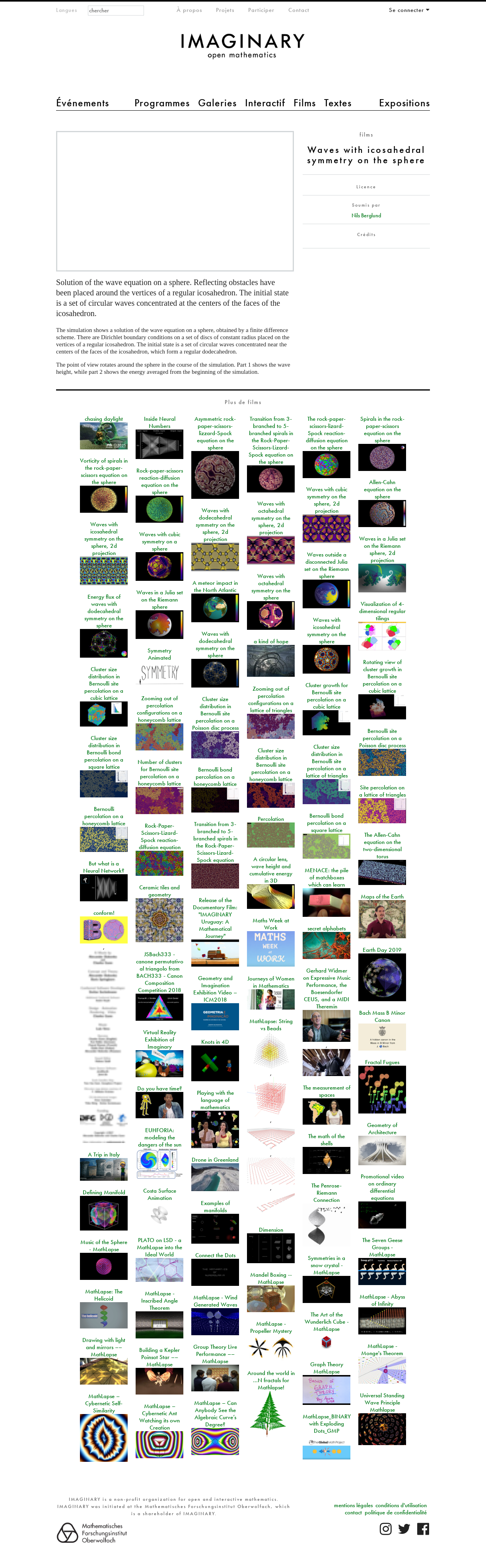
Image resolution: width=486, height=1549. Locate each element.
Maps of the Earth (382, 896)
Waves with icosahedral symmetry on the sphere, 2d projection (103, 539)
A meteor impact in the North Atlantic (215, 586)
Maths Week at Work (271, 924)
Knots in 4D (215, 1041)
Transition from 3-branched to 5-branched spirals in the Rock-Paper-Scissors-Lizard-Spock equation (215, 841)
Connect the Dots (215, 1255)
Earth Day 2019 (382, 949)
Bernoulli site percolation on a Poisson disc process (382, 738)
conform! (104, 912)
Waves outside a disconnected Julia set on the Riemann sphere (326, 565)
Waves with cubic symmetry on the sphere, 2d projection (326, 500)
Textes (338, 102)
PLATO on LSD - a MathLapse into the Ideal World (159, 1247)
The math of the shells (326, 1140)
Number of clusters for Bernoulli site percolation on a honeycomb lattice (160, 772)
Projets (225, 10)
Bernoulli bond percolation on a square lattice (326, 823)
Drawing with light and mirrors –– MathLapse (103, 1347)
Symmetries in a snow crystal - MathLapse (326, 1265)
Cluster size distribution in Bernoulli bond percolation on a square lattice (103, 752)
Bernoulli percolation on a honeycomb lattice (103, 816)
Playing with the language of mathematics (215, 1100)
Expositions (404, 102)
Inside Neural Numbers (159, 422)
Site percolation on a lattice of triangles (382, 791)
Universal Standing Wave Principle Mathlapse (382, 1402)
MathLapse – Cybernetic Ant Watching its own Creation (159, 1416)
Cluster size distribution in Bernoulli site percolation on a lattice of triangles (327, 761)
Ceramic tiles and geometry (159, 891)
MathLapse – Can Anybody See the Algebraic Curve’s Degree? (215, 1413)
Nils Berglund (366, 215)
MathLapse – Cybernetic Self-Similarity (103, 1403)
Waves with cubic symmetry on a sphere (159, 541)
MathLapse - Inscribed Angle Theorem (159, 1300)
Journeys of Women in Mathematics (270, 982)
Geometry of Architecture (382, 1128)
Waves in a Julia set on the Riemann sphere (159, 599)
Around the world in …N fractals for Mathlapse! (271, 1380)
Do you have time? (159, 1088)
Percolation (271, 818)
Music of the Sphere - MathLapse (103, 1245)
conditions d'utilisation (401, 1505)
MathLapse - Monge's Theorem (382, 1349)
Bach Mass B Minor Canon (382, 1016)
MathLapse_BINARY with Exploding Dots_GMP (327, 1423)
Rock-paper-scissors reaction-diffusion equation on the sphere (159, 481)
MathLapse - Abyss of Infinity (382, 1300)
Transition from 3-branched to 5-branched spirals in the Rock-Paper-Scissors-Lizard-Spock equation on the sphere (271, 440)
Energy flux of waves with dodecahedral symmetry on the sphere (103, 611)
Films (305, 102)
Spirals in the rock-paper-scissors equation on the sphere (382, 429)
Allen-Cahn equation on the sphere (382, 489)
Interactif (265, 102)
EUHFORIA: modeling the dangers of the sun (159, 1137)
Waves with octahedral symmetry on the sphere (270, 586)
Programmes (162, 102)
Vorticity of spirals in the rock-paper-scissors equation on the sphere (104, 471)
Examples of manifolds (215, 1206)
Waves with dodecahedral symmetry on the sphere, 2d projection (215, 525)
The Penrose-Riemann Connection (326, 1192)
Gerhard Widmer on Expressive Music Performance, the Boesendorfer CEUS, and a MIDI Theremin (326, 988)
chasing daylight (104, 418)
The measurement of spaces (326, 1091)
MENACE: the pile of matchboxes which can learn (326, 877)
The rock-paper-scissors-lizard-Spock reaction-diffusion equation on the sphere (327, 433)
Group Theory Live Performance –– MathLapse (215, 1354)
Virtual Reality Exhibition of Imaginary (159, 1039)
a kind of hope (271, 641)
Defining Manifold (104, 1192)
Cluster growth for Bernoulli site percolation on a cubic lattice (326, 696)
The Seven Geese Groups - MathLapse (382, 1247)
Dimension (271, 1229)
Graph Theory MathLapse (326, 1368)
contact (353, 1512)
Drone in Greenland (215, 1159)
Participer (261, 10)
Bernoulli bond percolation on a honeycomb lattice (215, 776)
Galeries (217, 102)
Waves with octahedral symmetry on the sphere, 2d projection (270, 518)
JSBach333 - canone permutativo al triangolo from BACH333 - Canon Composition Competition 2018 (159, 972)
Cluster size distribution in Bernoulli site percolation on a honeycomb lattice (270, 765)
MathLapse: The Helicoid (103, 1295)
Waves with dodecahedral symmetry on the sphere (215, 644)
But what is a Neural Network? (103, 867)
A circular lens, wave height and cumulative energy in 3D (270, 870)
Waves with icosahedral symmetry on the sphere (326, 630)
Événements (82, 102)
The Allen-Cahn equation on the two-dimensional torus (382, 845)
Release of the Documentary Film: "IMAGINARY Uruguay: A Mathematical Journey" (215, 918)
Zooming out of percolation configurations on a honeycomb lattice (159, 709)
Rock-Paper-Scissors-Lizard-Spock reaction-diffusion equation (160, 836)
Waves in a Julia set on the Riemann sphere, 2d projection (382, 549)
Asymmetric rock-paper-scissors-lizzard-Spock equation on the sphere (215, 433)
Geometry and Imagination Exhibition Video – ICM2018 (215, 989)
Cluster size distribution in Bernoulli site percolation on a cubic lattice (103, 683)
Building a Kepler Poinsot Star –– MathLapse (159, 1357)
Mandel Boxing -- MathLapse (271, 1278)
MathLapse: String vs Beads (271, 1025)
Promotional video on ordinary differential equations (382, 1187)
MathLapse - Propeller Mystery (271, 1327)
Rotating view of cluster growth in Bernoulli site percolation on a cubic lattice (382, 676)
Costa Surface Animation (159, 1194)
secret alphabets (326, 928)
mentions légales (353, 1505)
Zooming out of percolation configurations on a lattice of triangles (271, 699)
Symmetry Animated (159, 654)
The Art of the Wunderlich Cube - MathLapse (327, 1321)
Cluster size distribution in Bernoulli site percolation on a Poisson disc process (215, 713)
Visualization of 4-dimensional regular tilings (382, 611)
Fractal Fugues (382, 1062)
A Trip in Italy (104, 1154)
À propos (189, 10)
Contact (298, 10)
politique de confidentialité (396, 1512)
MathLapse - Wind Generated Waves (215, 1301)
